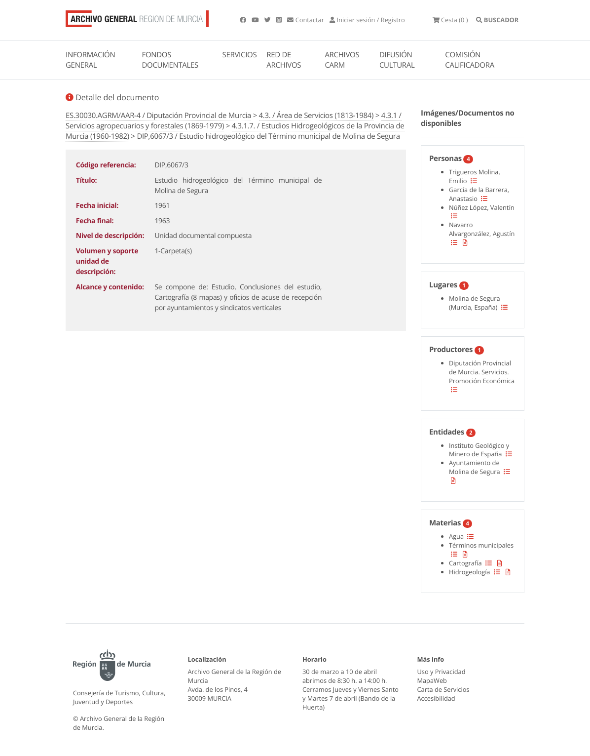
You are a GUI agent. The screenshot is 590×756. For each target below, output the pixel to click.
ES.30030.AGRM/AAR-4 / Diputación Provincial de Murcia (158, 115)
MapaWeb (432, 680)
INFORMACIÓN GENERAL (90, 60)
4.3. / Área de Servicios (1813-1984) (316, 115)
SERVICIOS (239, 55)
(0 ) (450, 19)
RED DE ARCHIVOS (283, 60)
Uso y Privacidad (441, 671)
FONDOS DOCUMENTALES (170, 60)
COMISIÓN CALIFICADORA (469, 60)
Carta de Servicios (443, 689)
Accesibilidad (436, 698)
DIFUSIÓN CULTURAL (397, 60)
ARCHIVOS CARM (342, 60)
